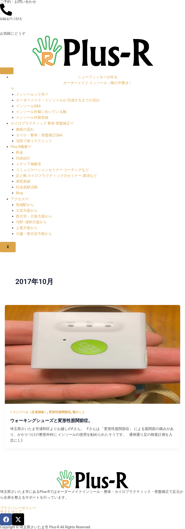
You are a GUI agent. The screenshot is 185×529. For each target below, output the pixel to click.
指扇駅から (25, 205)
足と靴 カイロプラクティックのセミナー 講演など (56, 175)
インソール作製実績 (32, 117)
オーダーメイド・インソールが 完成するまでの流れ (58, 100)
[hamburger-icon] (6, 70)
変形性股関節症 (60, 412)
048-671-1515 (11, 19)
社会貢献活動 (27, 187)
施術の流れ (25, 129)
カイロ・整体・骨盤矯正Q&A (39, 135)
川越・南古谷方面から (34, 233)
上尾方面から (27, 228)
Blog (19, 193)
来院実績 (23, 181)
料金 (19, 152)
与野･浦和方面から (31, 222)
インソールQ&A (28, 106)
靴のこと (79, 412)
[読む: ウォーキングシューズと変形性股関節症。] (92, 354)
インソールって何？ (32, 94)
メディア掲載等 (28, 164)
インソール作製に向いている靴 (41, 112)
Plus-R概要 (21, 147)
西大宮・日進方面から (34, 216)
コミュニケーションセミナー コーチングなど (52, 170)
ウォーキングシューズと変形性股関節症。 (51, 420)
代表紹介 (23, 158)
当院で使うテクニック (34, 141)
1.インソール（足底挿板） (28, 412)
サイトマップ (11, 512)
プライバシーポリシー (18, 508)
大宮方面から (27, 210)
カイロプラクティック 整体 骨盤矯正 (42, 123)
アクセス (20, 199)
